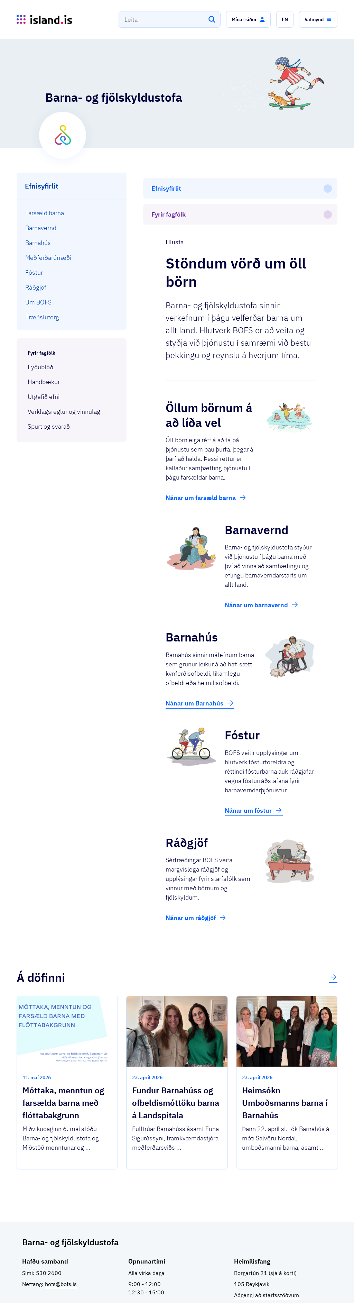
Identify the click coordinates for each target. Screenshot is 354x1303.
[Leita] (212, 19)
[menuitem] (72, 213)
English (316, 1285)
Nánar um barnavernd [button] (262, 547)
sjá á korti (282, 1215)
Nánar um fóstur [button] (254, 753)
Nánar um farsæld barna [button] (206, 440)
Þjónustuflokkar (103, 1282)
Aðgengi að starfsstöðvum (266, 1237)
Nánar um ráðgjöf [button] (196, 860)
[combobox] (170, 19)
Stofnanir (229, 1285)
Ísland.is (63, 1282)
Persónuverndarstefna (270, 1285)
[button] (248, 19)
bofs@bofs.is (61, 1226)
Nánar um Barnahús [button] (200, 645)
